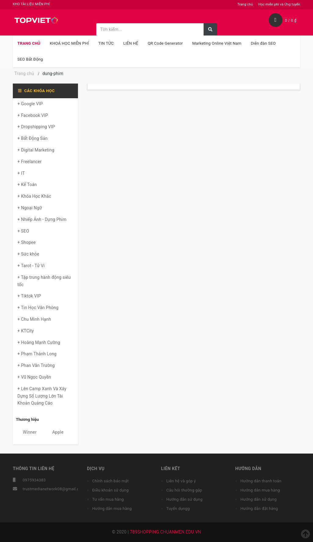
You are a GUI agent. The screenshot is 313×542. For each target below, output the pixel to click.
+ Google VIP (30, 103)
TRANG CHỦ (28, 43)
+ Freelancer (29, 161)
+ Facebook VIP (32, 115)
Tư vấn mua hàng (108, 499)
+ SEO (23, 231)
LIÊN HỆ (130, 43)
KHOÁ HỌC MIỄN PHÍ (69, 43)
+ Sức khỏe (28, 254)
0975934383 (34, 480)
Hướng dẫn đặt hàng (259, 508)
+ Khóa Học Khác (34, 196)
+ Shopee (26, 242)
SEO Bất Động (30, 59)
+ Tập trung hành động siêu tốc (44, 281)
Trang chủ (245, 4)
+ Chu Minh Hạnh (34, 319)
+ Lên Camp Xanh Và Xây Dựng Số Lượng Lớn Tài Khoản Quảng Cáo (41, 396)
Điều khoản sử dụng (110, 490)
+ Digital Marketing (35, 150)
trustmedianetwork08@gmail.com (54, 489)
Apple (54, 432)
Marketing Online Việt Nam (216, 43)
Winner (26, 432)
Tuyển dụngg (178, 508)
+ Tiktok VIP (29, 295)
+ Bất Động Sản (32, 138)
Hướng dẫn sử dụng (184, 499)
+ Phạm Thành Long (37, 353)
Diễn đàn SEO (263, 43)
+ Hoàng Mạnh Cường (38, 342)
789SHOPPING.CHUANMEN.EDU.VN (165, 531)
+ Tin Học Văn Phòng (37, 307)
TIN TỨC (106, 43)
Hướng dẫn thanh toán (261, 481)
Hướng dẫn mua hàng (112, 508)
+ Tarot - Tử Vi (31, 265)
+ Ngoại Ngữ (29, 207)
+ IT (21, 173)
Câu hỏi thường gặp (184, 490)
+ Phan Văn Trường (36, 365)
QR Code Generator (165, 43)
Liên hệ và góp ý (181, 481)
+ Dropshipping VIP (36, 126)
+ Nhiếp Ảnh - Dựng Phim (41, 219)
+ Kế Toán (27, 184)
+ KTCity (25, 330)
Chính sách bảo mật (110, 481)
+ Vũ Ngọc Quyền (34, 377)
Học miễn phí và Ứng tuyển (279, 4)
